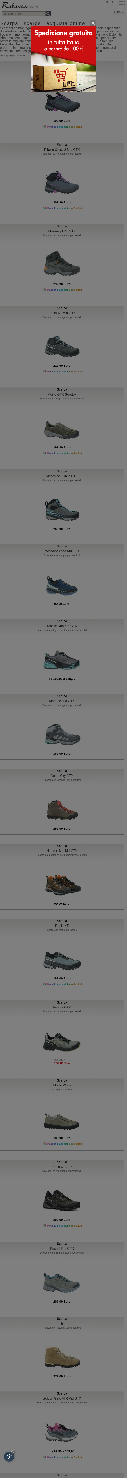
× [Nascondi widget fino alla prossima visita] (13, 1452)
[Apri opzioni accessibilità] (9, 1457)
